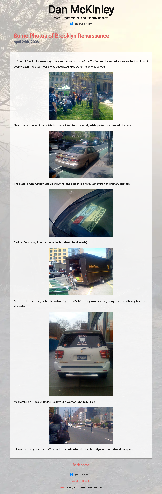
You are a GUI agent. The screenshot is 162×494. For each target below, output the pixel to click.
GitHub (75, 481)
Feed (62, 487)
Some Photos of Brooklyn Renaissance (61, 36)
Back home (81, 465)
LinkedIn (86, 481)
